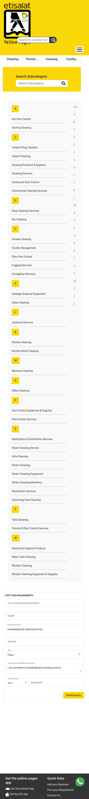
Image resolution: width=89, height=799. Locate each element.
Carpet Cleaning (21, 156)
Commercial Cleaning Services (29, 190)
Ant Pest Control (21, 119)
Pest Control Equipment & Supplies (32, 410)
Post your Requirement (60, 790)
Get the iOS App (18, 794)
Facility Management (24, 248)
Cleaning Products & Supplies (29, 165)
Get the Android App (22, 788)
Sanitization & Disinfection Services (32, 439)
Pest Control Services (24, 419)
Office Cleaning (20, 390)
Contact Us (53, 795)
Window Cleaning (22, 565)
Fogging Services (22, 265)
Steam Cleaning (21, 465)
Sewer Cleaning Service (25, 447)
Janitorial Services (22, 322)
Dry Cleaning (19, 219)
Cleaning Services (22, 173)
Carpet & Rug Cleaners (25, 147)
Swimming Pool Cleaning (26, 500)
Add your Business (58, 784)
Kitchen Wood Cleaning (25, 351)
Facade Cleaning (21, 239)
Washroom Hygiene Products (28, 548)
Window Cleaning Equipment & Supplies (35, 574)
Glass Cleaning (20, 302)
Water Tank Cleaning (24, 557)
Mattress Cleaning (22, 370)
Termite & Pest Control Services (30, 528)
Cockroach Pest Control (25, 182)
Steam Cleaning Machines (27, 482)
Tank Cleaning (20, 519)
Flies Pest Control (22, 256)
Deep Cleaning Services (25, 210)
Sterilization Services (24, 491)
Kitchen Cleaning (21, 342)
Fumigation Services (23, 274)
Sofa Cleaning (20, 456)
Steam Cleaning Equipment (27, 474)
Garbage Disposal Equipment (28, 293)
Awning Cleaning (21, 127)
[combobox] (44, 655)
